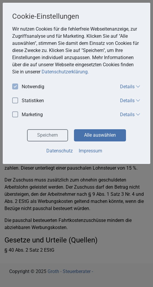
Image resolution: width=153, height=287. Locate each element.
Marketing (27, 114)
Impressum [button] (90, 151)
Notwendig (28, 86)
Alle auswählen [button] (100, 135)
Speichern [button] (47, 135)
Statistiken (28, 100)
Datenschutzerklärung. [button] (65, 72)
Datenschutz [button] (59, 151)
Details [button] (130, 86)
